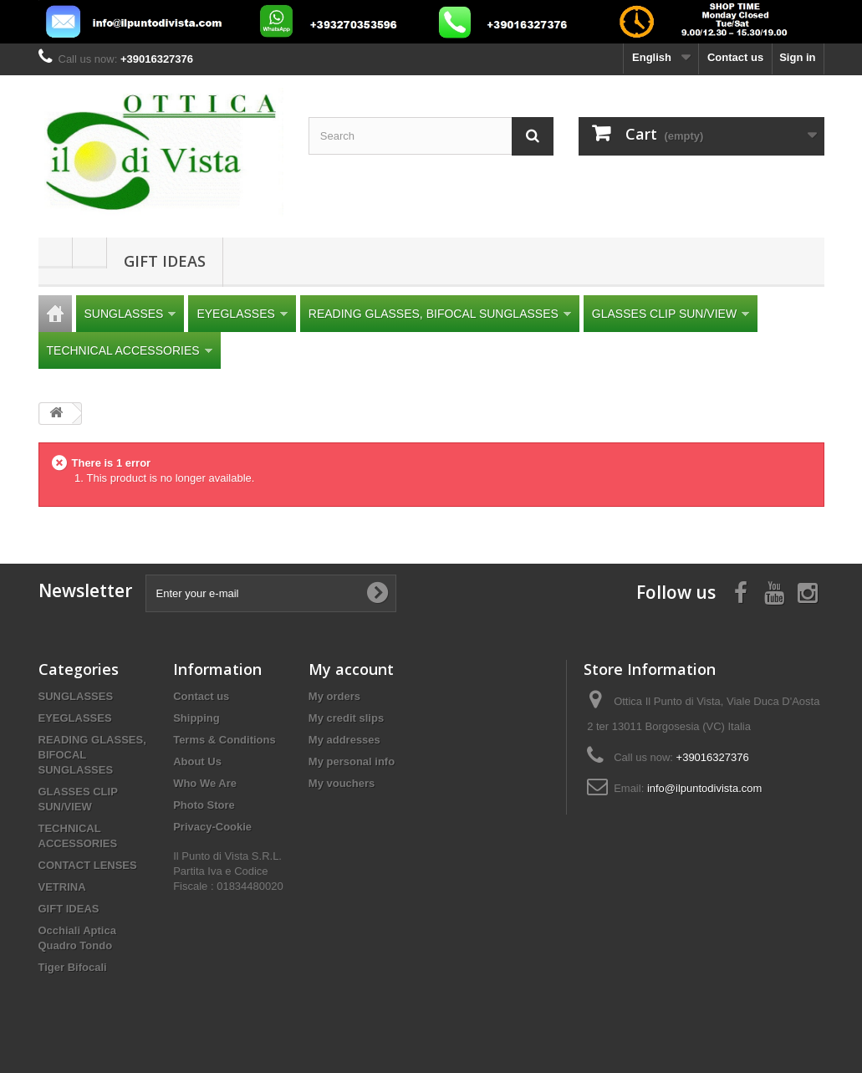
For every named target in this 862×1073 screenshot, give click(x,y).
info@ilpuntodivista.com (704, 788)
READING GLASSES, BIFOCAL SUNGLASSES (440, 313)
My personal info (352, 761)
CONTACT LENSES (87, 865)
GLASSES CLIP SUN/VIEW (670, 313)
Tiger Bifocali (72, 967)
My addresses (344, 739)
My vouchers (342, 783)
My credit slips (346, 718)
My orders (334, 696)
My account (351, 669)
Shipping (196, 718)
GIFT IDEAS (165, 261)
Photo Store (204, 805)
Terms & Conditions (224, 739)
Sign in (797, 57)
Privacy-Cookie (212, 826)
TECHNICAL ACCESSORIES (129, 350)
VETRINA (62, 887)
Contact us (735, 57)
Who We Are (205, 783)
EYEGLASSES (241, 313)
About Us (197, 761)
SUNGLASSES (130, 313)
